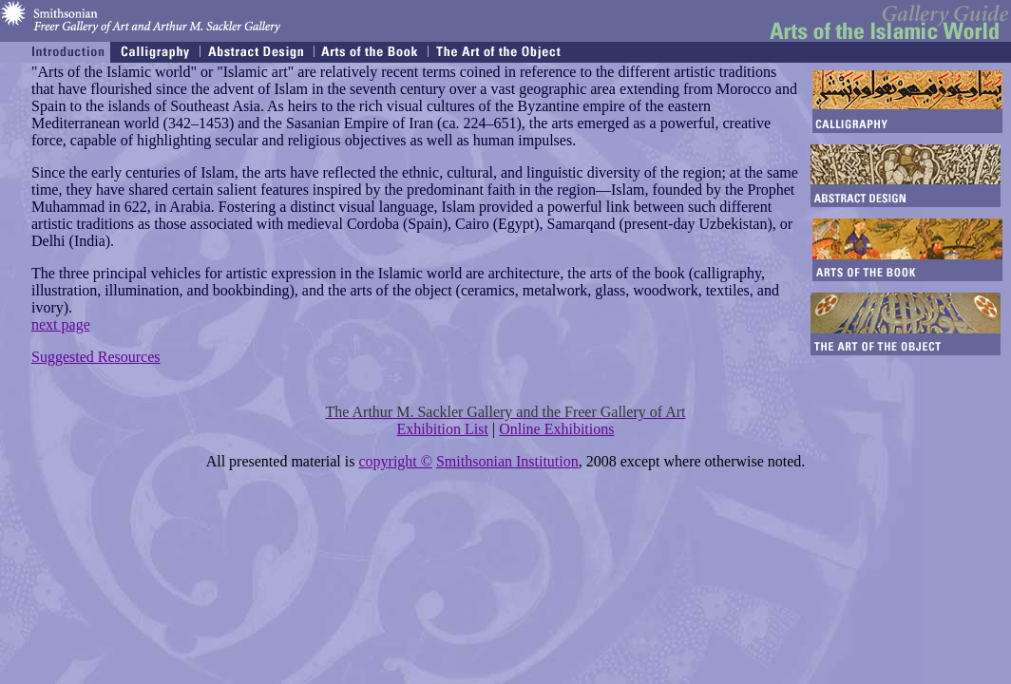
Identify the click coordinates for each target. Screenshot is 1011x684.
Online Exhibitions (556, 429)
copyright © (394, 461)
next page (60, 324)
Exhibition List (442, 429)
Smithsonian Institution (507, 461)
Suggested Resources (96, 357)
